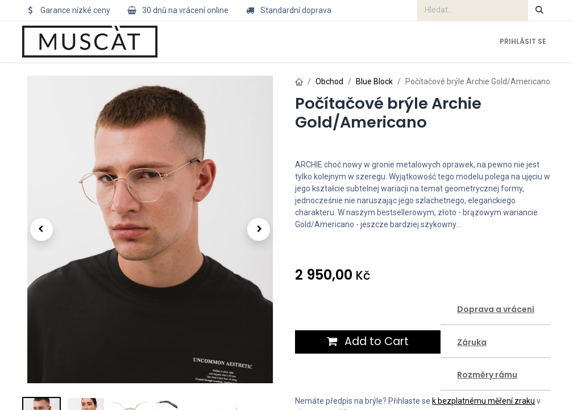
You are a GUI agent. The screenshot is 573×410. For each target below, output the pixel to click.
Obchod (329, 81)
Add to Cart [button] (368, 341)
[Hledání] (539, 10)
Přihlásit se (523, 41)
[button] (41, 229)
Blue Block (374, 81)
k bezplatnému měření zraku (483, 400)
